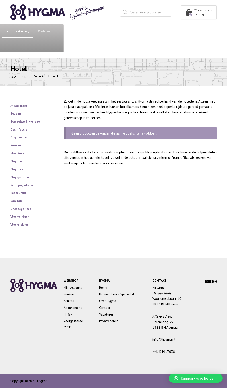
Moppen (16, 161)
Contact (47, 45)
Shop (26, 31)
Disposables (19, 137)
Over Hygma (22, 45)
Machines (197, 31)
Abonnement (60, 31)
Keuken (110, 31)
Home (103, 287)
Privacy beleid (108, 321)
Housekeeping (171, 31)
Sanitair (84, 31)
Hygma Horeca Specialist (116, 294)
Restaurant (138, 31)
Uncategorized (20, 209)
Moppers (16, 169)
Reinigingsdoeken (22, 185)
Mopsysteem (19, 177)
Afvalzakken (19, 106)
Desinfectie (18, 129)
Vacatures (106, 314)
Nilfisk (68, 314)
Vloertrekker (19, 225)
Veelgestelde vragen (73, 323)
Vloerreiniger (19, 217)
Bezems (16, 113)
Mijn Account (73, 287)
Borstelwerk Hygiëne (25, 121)
